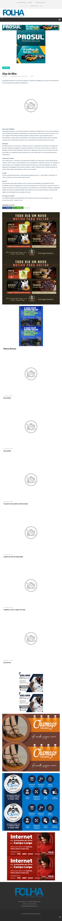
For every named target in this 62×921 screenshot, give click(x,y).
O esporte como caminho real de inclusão (15, 504)
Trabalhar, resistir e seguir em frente (14, 610)
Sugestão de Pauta (40, 2)
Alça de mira (7, 662)
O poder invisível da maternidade (13, 557)
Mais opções (27, 208)
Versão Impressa (21, 2)
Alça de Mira (7, 398)
